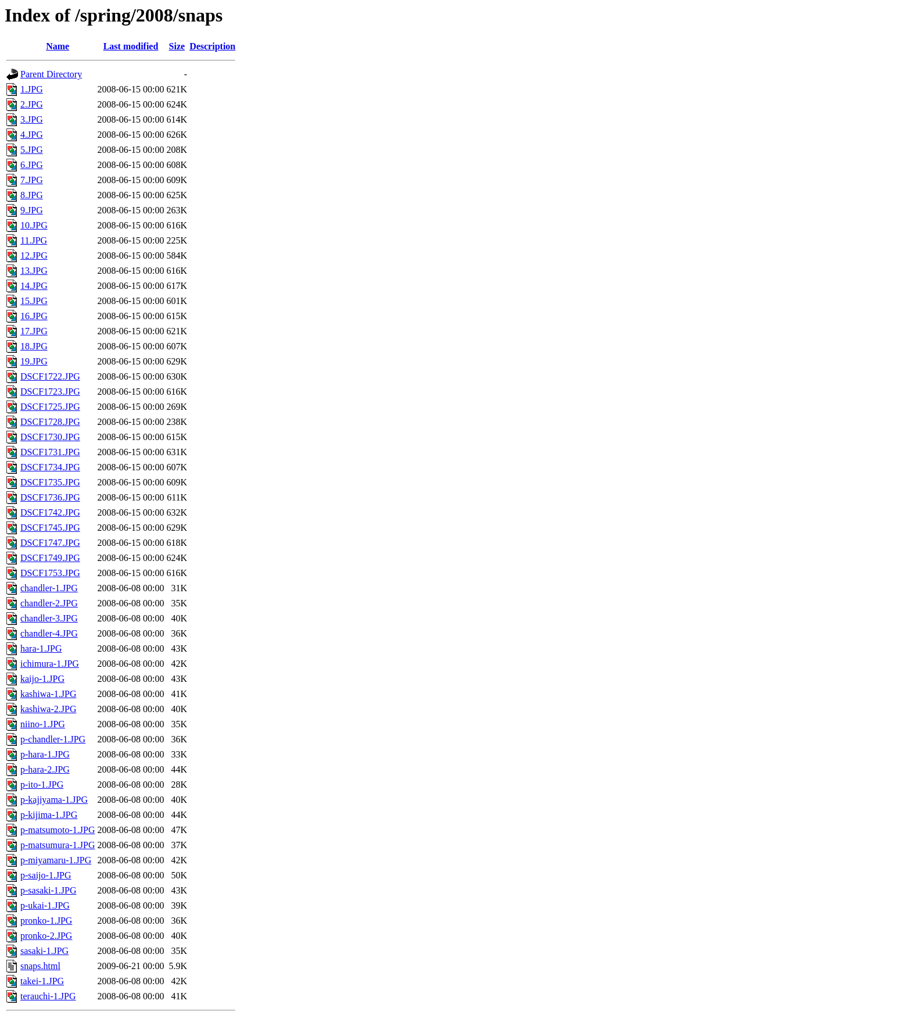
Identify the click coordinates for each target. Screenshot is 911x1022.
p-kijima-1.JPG (48, 815)
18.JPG (34, 346)
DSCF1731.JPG (50, 452)
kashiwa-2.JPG (48, 709)
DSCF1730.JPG (50, 437)
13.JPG (34, 271)
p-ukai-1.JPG (45, 905)
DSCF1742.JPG (50, 512)
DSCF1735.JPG (50, 482)
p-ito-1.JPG (41, 784)
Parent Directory (51, 74)
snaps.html (40, 966)
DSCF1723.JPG (50, 391)
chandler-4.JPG (49, 633)
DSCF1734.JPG (50, 467)
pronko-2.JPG (46, 936)
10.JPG (34, 225)
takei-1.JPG (42, 981)
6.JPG (31, 165)
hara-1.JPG (41, 648)
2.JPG (31, 104)
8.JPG (31, 195)
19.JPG (34, 361)
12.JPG (34, 255)
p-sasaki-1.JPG (48, 890)
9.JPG (31, 210)
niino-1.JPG (42, 724)
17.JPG (34, 331)
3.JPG (31, 119)
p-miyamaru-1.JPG (55, 860)
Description (212, 46)
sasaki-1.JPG (44, 951)
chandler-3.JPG (49, 618)
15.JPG (34, 301)
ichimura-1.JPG (49, 664)
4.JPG (31, 135)
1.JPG (31, 89)
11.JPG (33, 240)
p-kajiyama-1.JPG (54, 800)
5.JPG (31, 150)
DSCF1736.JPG (50, 497)
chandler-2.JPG (49, 603)
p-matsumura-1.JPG (57, 845)
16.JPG (34, 316)
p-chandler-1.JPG (52, 739)
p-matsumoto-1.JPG (57, 830)
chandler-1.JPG (49, 588)
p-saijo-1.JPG (45, 875)
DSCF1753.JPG (50, 573)
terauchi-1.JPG (48, 996)
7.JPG (31, 180)
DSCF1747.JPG (50, 543)
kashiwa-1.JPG (48, 694)
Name (57, 46)
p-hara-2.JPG (45, 769)
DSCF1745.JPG (50, 528)
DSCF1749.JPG (50, 558)
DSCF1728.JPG (50, 422)
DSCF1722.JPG (50, 376)
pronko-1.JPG (46, 920)
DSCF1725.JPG (50, 407)
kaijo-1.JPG (42, 679)
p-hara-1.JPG (45, 754)
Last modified (131, 46)
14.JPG (34, 286)
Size (177, 46)
